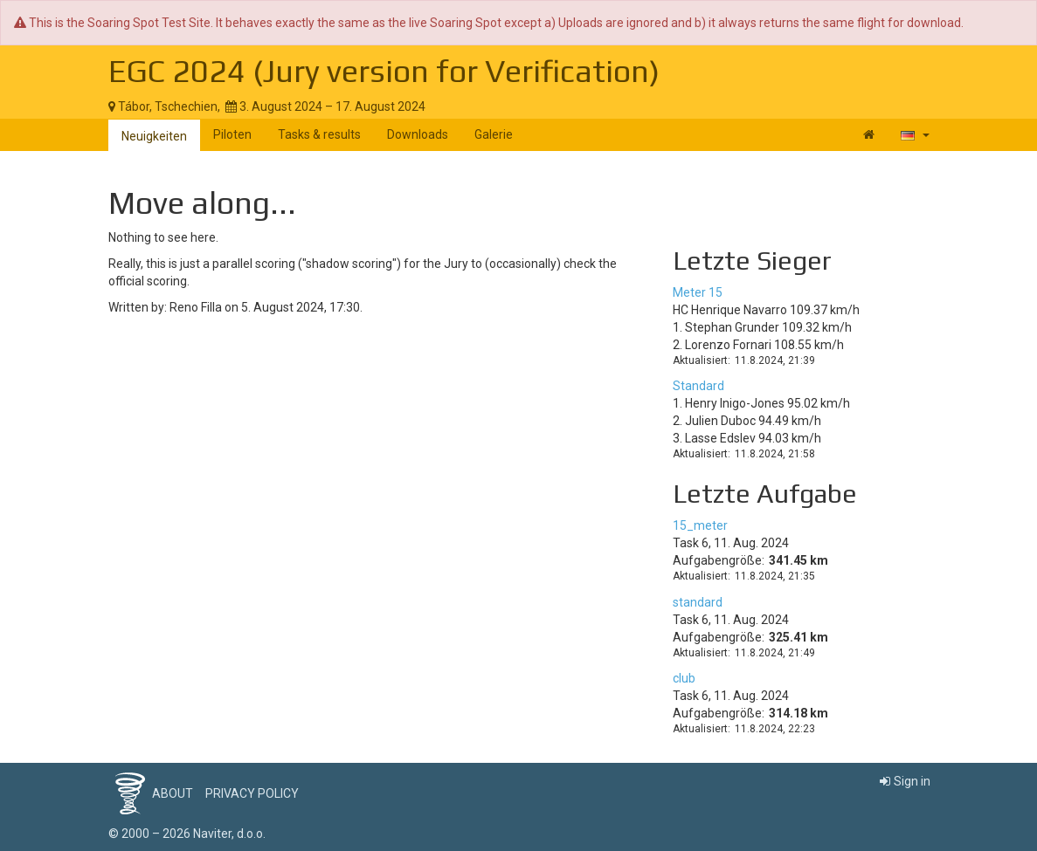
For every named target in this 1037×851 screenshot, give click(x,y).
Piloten (232, 134)
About (172, 793)
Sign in (905, 781)
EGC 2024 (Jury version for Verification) (384, 70)
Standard (698, 386)
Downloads (417, 134)
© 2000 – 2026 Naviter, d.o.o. (187, 834)
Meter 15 (697, 292)
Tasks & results (319, 134)
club (684, 678)
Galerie (493, 134)
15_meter (700, 525)
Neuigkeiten (154, 136)
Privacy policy (252, 793)
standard (697, 602)
